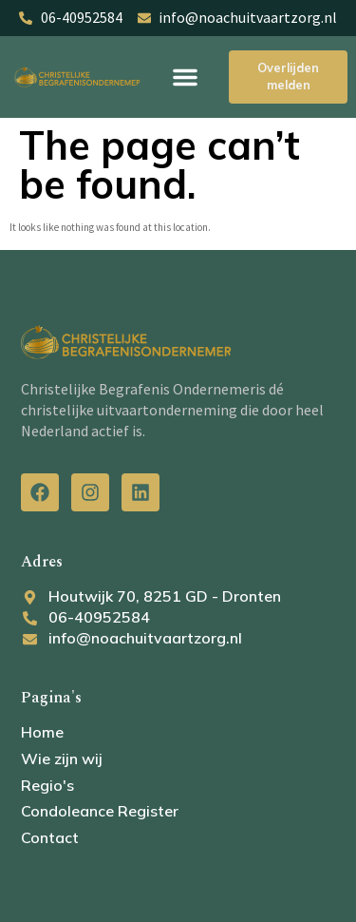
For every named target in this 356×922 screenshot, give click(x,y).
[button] (185, 77)
